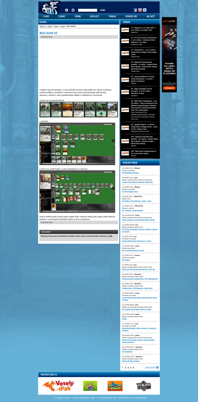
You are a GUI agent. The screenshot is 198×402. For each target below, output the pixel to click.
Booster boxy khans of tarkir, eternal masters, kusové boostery (138, 341)
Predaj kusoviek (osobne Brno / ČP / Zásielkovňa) (140, 279)
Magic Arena (126, 199)
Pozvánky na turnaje (129, 239)
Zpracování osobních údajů (84, 398)
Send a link (106, 227)
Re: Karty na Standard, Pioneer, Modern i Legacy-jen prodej (140, 230)
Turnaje (126, 22)
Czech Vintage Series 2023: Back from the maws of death (139, 299)
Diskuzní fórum (130, 162)
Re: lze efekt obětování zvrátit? (133, 250)
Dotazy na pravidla (128, 170)
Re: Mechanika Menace (130, 173)
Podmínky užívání (105, 398)
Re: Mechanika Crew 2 (130, 192)
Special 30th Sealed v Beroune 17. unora (136, 241)
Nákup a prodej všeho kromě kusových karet (137, 180)
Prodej (124, 319)
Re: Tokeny (126, 260)
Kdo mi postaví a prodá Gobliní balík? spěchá (138, 220)
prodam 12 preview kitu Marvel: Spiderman (137, 182)
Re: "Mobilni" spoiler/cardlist (132, 210)
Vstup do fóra (150, 367)
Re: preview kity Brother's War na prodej (136, 309)
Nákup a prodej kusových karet (132, 227)
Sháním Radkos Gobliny (131, 361)
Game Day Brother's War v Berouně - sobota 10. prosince (139, 329)
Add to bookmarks (112, 227)
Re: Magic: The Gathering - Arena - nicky (136, 201)
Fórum (73, 8)
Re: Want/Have (127, 352)
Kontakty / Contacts (63, 398)
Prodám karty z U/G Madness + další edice (137, 288)
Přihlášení (66, 8)
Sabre (144, 398)
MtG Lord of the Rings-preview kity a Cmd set (138, 269)
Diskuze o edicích (128, 208)
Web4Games (127, 398)
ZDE (110, 236)
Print (109, 227)
